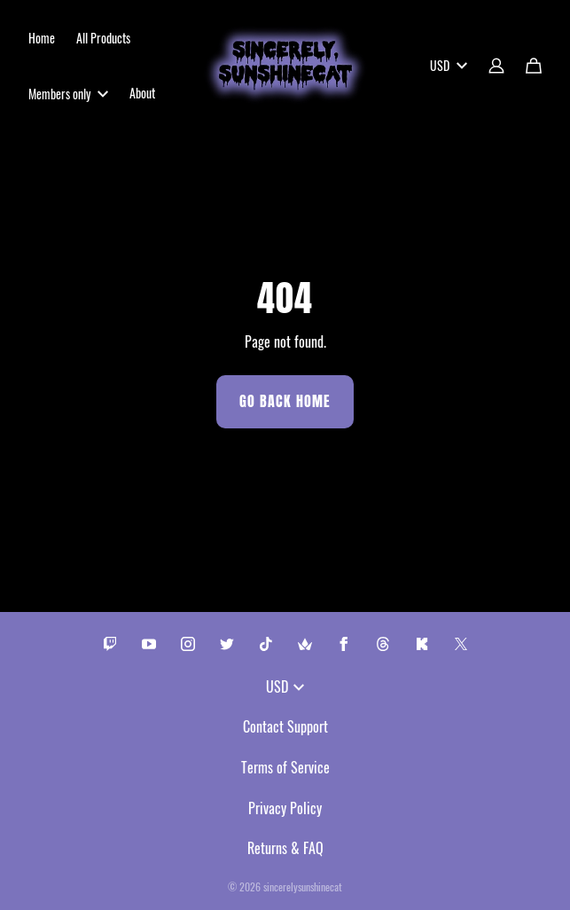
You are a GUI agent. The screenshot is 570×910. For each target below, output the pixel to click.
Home (41, 37)
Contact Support (285, 726)
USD (448, 65)
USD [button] (285, 686)
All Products (103, 37)
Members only (68, 93)
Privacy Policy (285, 808)
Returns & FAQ (285, 848)
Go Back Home (285, 401)
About (142, 92)
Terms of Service (285, 767)
